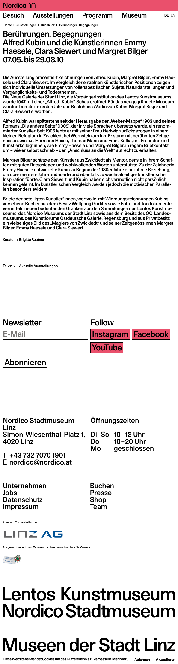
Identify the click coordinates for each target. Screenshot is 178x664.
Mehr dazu (120, 659)
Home (7, 25)
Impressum (21, 506)
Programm (97, 15)
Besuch (13, 15)
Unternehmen (24, 486)
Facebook (150, 334)
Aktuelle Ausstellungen (38, 266)
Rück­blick (48, 25)
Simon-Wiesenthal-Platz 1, (44, 438)
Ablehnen (142, 659)
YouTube (107, 347)
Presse (101, 493)
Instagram (110, 334)
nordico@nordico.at (40, 462)
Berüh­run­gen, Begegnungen (79, 25)
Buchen (102, 486)
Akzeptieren (165, 659)
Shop (98, 500)
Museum (134, 15)
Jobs (10, 493)
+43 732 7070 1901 (37, 455)
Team (98, 506)
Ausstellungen (53, 15)
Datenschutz (23, 500)
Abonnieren (25, 362)
